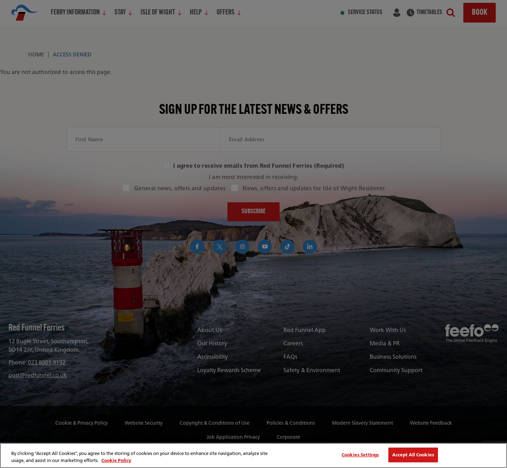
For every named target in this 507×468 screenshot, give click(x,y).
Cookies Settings (360, 455)
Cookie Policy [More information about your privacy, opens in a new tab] (116, 460)
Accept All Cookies (413, 455)
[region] (253, 455)
